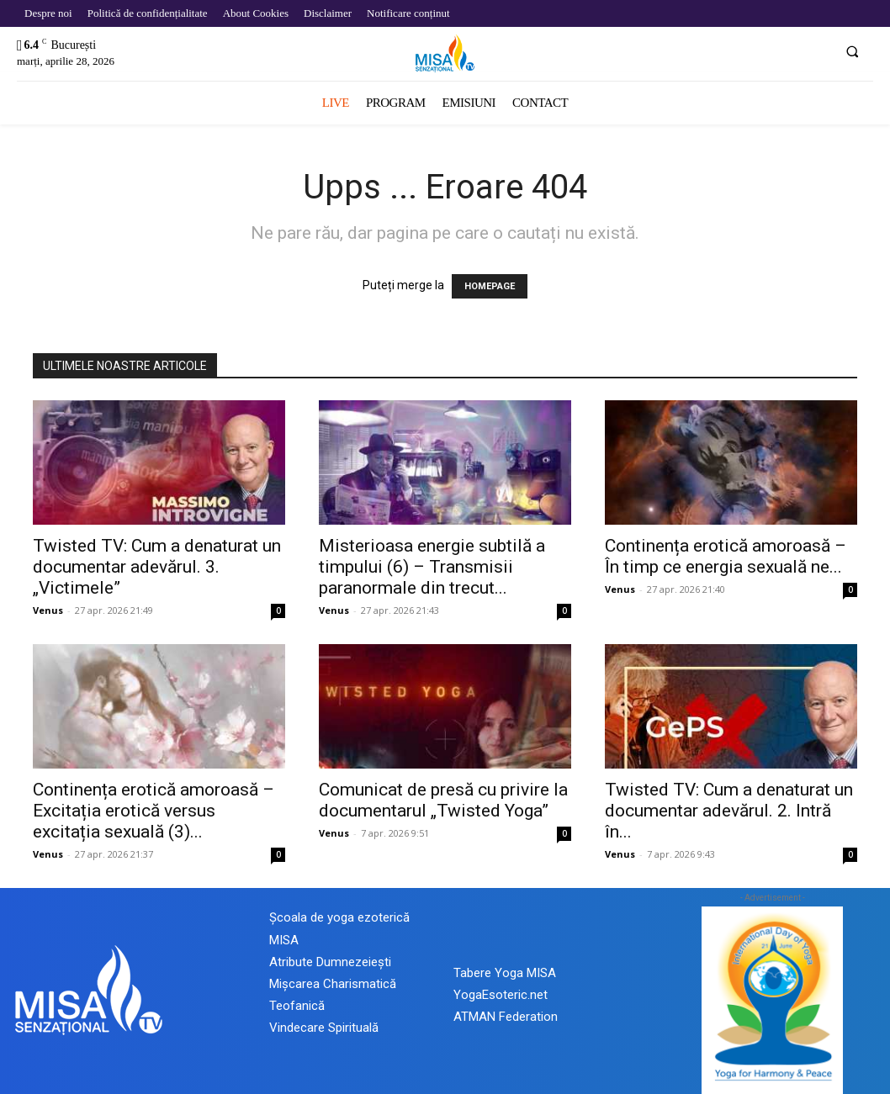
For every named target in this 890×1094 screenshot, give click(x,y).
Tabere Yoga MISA (504, 972)
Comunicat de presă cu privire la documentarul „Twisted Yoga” (443, 800)
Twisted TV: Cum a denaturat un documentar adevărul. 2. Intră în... (729, 811)
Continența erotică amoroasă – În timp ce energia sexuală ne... (725, 556)
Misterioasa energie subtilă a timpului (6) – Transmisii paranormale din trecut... (432, 567)
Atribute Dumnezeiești (330, 962)
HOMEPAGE (489, 286)
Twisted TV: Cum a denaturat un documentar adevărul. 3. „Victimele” (157, 567)
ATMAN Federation (505, 1016)
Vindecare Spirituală (324, 1027)
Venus (48, 610)
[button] (852, 51)
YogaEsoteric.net (500, 994)
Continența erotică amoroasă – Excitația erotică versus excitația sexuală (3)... (153, 811)
